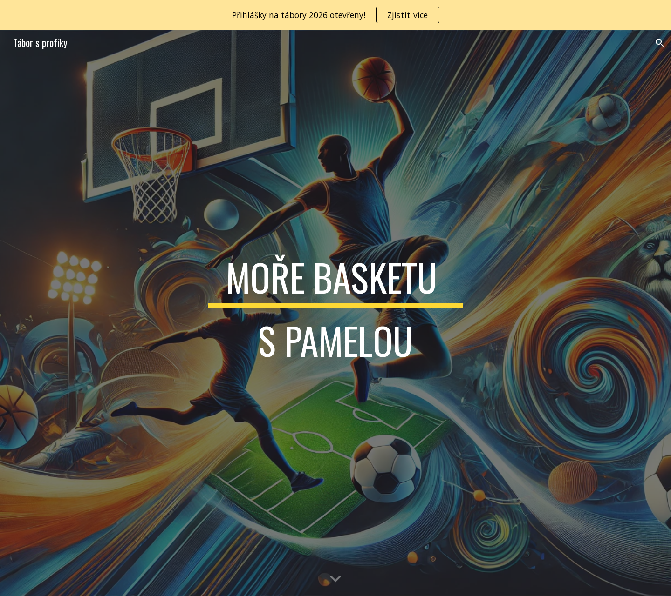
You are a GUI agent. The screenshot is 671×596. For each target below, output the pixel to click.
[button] (660, 43)
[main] (335, 313)
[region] (335, 15)
